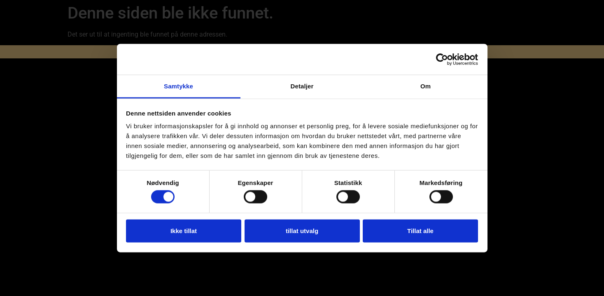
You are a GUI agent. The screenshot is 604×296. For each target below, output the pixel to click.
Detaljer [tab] (302, 86)
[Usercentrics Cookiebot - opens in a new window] (442, 59)
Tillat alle (420, 230)
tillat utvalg (302, 230)
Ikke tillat (183, 230)
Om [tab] (425, 86)
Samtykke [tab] (178, 86)
